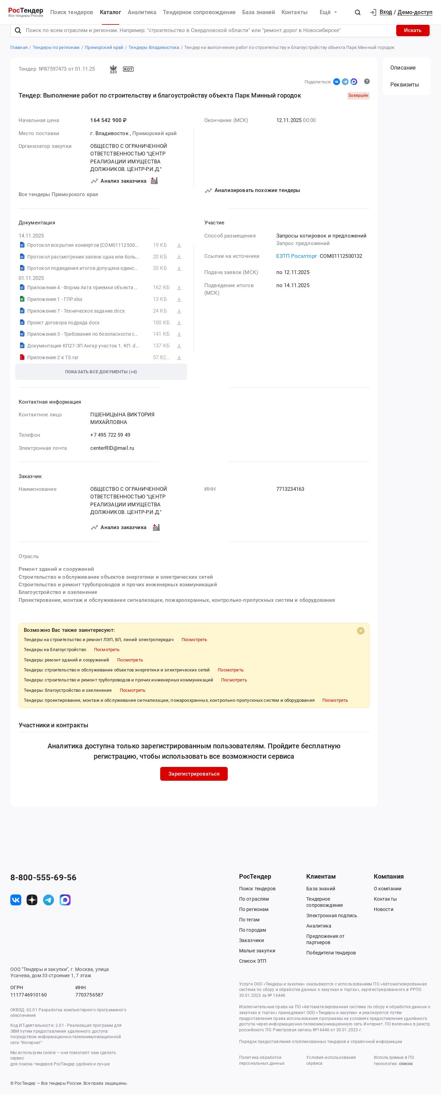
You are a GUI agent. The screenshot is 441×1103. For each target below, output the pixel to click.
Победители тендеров (331, 961)
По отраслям (254, 907)
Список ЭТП (253, 969)
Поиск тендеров (71, 12)
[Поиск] (17, 38)
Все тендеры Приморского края (58, 203)
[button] (357, 12)
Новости (383, 918)
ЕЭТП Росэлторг (296, 265)
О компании (388, 897)
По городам (252, 938)
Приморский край (154, 142)
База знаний (258, 12)
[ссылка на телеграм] (48, 908)
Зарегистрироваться (193, 782)
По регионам (254, 918)
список (406, 1072)
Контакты (294, 12)
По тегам (249, 928)
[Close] (360, 639)
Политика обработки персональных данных (262, 1069)
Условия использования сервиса (331, 1069)
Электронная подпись (331, 924)
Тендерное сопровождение (199, 12)
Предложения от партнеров (325, 948)
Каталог (110, 12)
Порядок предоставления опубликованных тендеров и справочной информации (320, 1050)
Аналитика (142, 12)
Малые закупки (257, 959)
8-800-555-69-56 (43, 886)
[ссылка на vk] (15, 908)
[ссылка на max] (65, 908)
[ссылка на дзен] (32, 908)
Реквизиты (404, 93)
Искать (412, 39)
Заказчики (251, 949)
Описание (403, 76)
